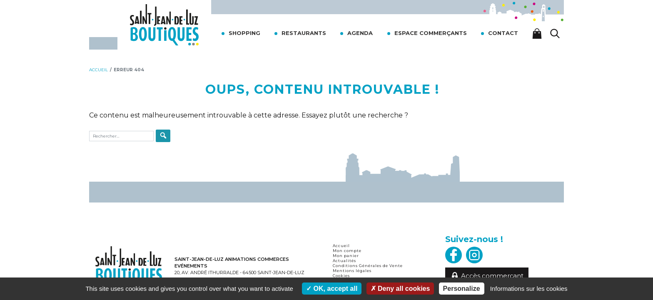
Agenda (360, 33)
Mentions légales (352, 270)
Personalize (461, 288)
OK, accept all (331, 288)
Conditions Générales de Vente (368, 265)
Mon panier (346, 255)
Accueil (341, 245)
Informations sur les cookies (529, 288)
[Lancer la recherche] (555, 33)
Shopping (244, 33)
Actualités (344, 260)
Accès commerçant (487, 276)
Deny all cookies (400, 288)
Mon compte (347, 250)
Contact (503, 33)
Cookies (341, 275)
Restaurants (304, 33)
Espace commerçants (430, 33)
